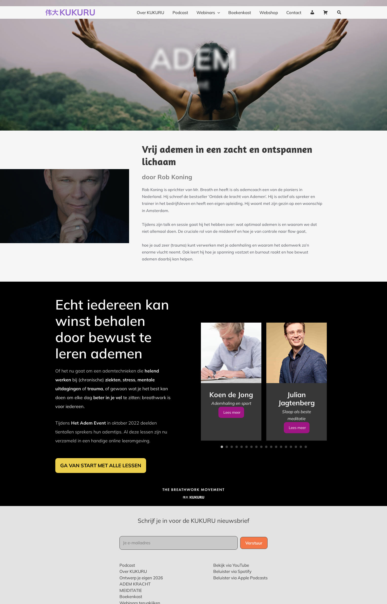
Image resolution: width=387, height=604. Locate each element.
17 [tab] (300, 461)
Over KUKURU (133, 585)
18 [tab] (305, 461)
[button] (339, 7)
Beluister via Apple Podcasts (240, 592)
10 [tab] (266, 461)
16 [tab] (295, 461)
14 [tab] (286, 461)
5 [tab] (241, 461)
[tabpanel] (231, 396)
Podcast (127, 579)
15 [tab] (291, 461)
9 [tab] (261, 461)
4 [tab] (236, 461)
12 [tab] (276, 461)
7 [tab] (251, 461)
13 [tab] (281, 461)
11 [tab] (271, 461)
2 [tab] (226, 461)
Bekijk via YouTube (231, 579)
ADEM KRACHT (135, 598)
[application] (217, 7)
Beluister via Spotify (232, 585)
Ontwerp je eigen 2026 (141, 592)
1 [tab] (221, 461)
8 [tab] (256, 461)
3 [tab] (231, 461)
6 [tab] (246, 461)
